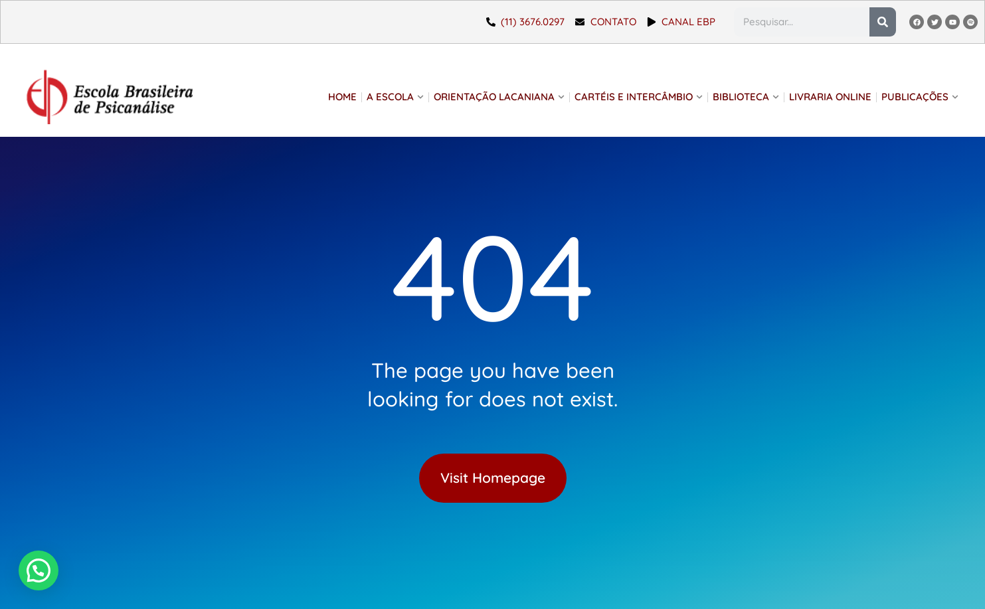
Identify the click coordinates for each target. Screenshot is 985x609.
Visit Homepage (492, 477)
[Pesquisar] (882, 22)
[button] (10, 580)
